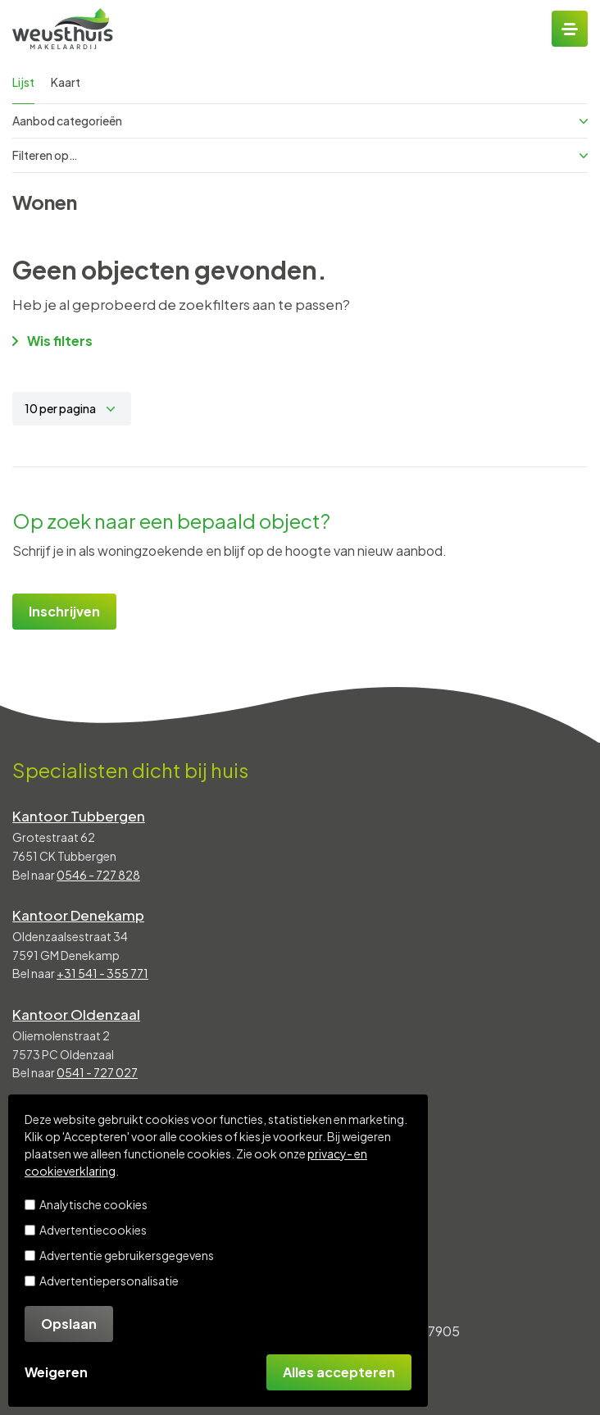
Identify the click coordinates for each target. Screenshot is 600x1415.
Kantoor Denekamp (78, 915)
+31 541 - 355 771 (102, 973)
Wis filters (52, 340)
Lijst (23, 82)
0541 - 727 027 (97, 1072)
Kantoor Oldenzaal (76, 1014)
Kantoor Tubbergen (78, 816)
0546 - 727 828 (98, 874)
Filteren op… (300, 155)
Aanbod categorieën (300, 120)
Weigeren (56, 1372)
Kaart (65, 82)
